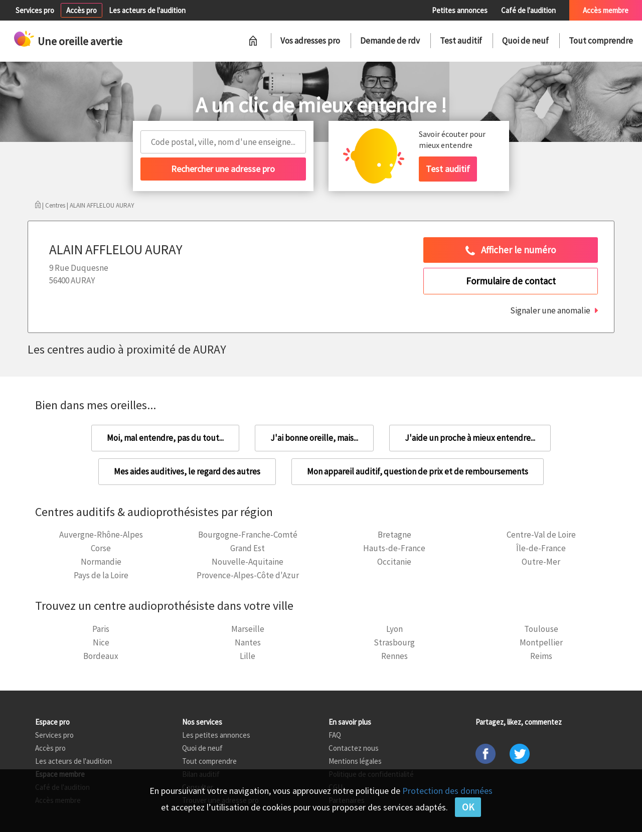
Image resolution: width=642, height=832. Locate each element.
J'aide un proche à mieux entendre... (470, 437)
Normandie (101, 561)
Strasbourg (394, 642)
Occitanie (394, 561)
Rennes (394, 655)
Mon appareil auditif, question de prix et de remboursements (417, 471)
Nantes (248, 642)
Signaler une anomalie (550, 310)
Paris (100, 628)
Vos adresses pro (310, 40)
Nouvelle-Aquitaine (247, 561)
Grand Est (247, 548)
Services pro (35, 10)
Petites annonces (460, 10)
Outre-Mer (541, 561)
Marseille (247, 628)
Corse (101, 548)
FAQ (335, 735)
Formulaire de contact (511, 281)
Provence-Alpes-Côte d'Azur (248, 575)
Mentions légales (355, 761)
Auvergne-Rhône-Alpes (101, 534)
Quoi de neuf (525, 40)
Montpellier (541, 642)
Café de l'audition (528, 10)
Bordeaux (100, 655)
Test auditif (461, 40)
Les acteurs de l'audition (147, 10)
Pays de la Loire (101, 575)
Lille (247, 655)
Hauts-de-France (394, 548)
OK (468, 807)
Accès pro (81, 10)
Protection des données (447, 790)
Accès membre (605, 10)
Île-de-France (541, 548)
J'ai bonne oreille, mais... (314, 437)
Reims (541, 655)
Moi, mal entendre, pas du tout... (165, 437)
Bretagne (394, 534)
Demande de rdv (390, 40)
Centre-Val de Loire (541, 534)
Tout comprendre (601, 40)
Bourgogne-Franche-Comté (247, 534)
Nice (101, 642)
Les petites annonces (216, 735)
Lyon (394, 628)
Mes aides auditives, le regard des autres (187, 471)
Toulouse (541, 628)
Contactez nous (354, 748)
